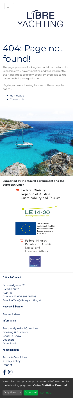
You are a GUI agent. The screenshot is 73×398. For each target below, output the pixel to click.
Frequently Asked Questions (20, 328)
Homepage (17, 95)
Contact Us (17, 99)
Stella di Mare (11, 314)
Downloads (10, 343)
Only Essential (12, 392)
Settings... (46, 392)
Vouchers (8, 339)
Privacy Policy (11, 361)
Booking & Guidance (15, 332)
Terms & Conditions (15, 357)
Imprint (7, 364)
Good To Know (12, 336)
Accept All (31, 392)
